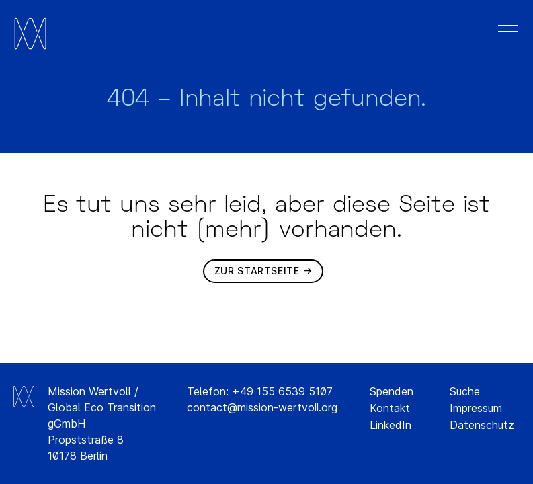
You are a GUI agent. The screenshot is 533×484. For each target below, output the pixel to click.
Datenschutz (482, 425)
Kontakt (390, 408)
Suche (465, 391)
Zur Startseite (257, 270)
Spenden (391, 391)
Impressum (476, 408)
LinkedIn (390, 425)
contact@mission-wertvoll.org (262, 407)
